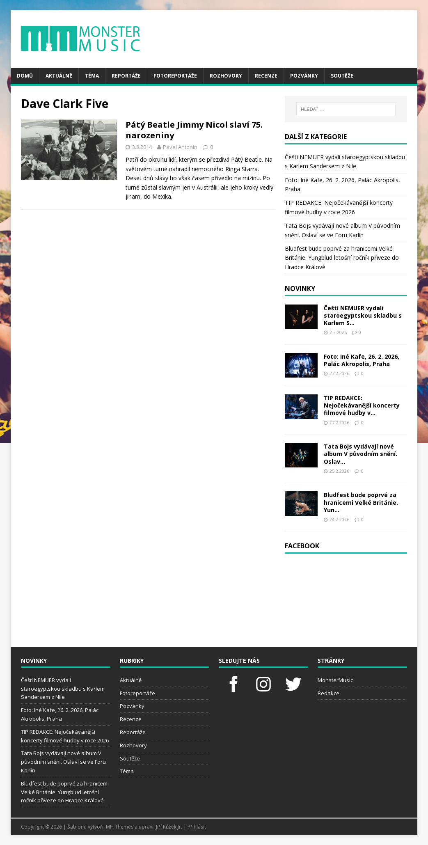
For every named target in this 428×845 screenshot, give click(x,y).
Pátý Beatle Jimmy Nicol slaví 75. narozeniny (194, 130)
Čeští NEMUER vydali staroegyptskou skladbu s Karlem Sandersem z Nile (63, 688)
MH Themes (119, 826)
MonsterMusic (335, 680)
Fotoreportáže (175, 75)
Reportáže (126, 75)
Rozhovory (226, 75)
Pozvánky (304, 75)
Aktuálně (59, 75)
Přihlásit (197, 826)
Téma (92, 75)
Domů (25, 75)
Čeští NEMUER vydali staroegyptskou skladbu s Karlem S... (363, 315)
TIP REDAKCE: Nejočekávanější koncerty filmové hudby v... (362, 405)
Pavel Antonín (180, 147)
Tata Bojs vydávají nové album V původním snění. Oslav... (360, 453)
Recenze (266, 75)
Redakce (328, 693)
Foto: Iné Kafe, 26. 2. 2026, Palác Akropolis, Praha (361, 360)
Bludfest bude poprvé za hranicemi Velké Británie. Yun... (361, 502)
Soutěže (342, 75)
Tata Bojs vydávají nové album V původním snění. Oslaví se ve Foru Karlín (63, 761)
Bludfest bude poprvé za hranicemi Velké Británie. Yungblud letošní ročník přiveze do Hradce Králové (342, 258)
